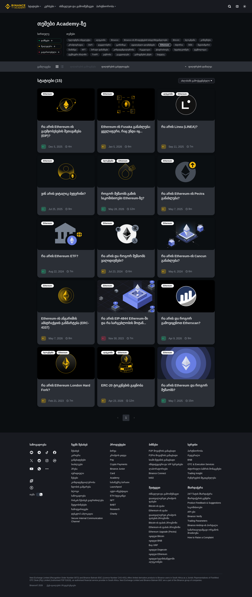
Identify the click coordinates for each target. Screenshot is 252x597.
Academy (114, 478)
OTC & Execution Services (201, 464)
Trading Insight (195, 473)
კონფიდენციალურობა (83, 482)
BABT (113, 504)
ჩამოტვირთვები (79, 509)
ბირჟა (113, 451)
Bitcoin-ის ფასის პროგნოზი (163, 522)
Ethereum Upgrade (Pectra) (162, 531)
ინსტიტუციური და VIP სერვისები (166, 464)
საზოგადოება (78, 495)
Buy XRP (153, 545)
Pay (112, 460)
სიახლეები (77, 464)
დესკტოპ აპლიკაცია (82, 513)
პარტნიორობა (195, 451)
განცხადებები (78, 460)
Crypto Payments (118, 464)
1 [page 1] (126, 417)
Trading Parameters (197, 521)
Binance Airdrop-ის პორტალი (203, 525)
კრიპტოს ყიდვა (118, 455)
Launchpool (116, 486)
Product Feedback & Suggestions (204, 503)
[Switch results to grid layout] (57, 66)
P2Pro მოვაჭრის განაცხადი (163, 455)
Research (115, 509)
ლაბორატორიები (158, 469)
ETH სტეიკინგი (118, 495)
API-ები (191, 512)
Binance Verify (195, 516)
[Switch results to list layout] (62, 66)
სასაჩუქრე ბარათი (119, 482)
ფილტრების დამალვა (198, 66)
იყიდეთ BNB (155, 540)
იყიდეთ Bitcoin (156, 536)
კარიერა (75, 455)
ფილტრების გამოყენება (83, 66)
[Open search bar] (228, 6)
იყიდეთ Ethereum (158, 554)
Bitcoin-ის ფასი (157, 506)
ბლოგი (75, 491)
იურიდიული (77, 473)
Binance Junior (117, 469)
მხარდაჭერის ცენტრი (199, 498)
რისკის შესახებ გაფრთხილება (87, 500)
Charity (113, 513)
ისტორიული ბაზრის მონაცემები (204, 469)
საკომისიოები (195, 507)
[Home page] (15, 6)
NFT (112, 500)
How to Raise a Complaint (201, 537)
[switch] (39, 494)
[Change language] (237, 6)
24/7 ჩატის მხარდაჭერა (200, 494)
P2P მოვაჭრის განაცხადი (162, 451)
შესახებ (75, 451)
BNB (190, 460)
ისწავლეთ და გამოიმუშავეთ (164, 494)
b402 (151, 478)
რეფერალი (194, 455)
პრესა (74, 469)
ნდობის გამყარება (81, 486)
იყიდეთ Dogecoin (158, 549)
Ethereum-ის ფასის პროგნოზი (164, 527)
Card (112, 473)
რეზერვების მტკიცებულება (202, 478)
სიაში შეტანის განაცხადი (162, 460)
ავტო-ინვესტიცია (119, 491)
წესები (74, 478)
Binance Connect (157, 473)
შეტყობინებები (79, 504)
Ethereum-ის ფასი (158, 510)
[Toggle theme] (244, 6)
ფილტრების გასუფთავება (115, 66)
